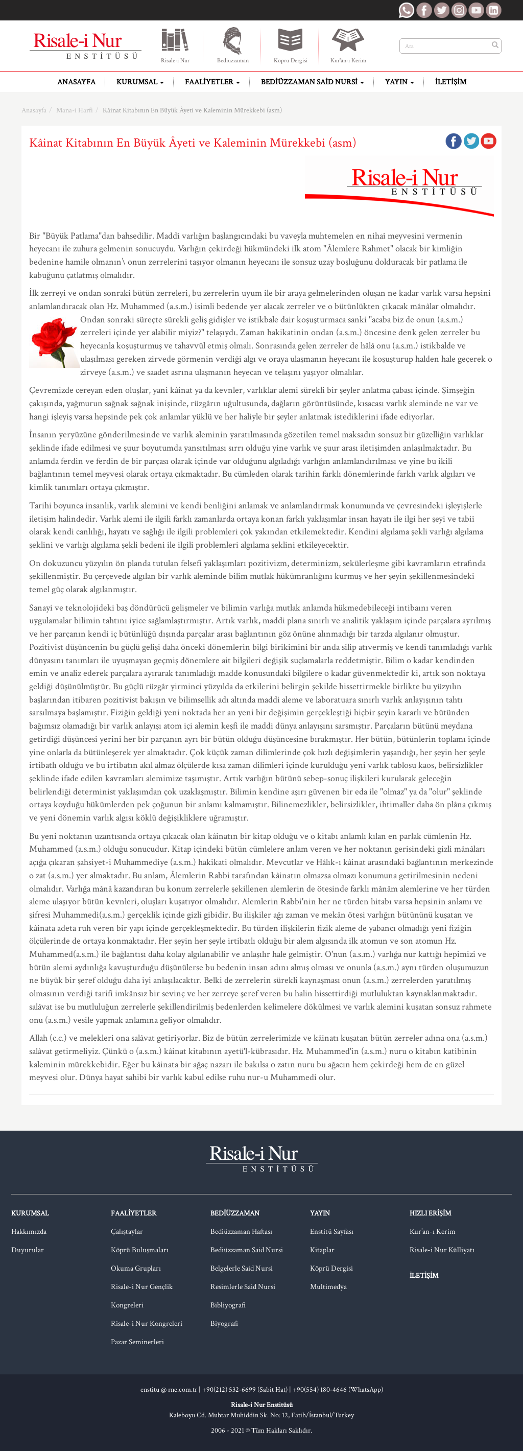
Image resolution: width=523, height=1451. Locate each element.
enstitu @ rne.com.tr (168, 1389)
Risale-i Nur (175, 45)
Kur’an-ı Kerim (433, 1231)
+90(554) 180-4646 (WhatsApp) (338, 1389)
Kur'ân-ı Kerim (348, 45)
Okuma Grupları (136, 1268)
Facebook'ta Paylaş (453, 141)
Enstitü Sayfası (331, 1231)
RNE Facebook (424, 10)
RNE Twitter (441, 10)
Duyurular (27, 1250)
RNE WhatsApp (406, 10)
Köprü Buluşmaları (140, 1250)
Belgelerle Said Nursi (241, 1268)
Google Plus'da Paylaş (488, 141)
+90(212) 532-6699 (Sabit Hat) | (247, 1389)
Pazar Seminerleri (137, 1342)
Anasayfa (76, 82)
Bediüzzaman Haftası (241, 1231)
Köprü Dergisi (290, 45)
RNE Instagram (458, 10)
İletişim (450, 82)
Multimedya (328, 1287)
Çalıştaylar (127, 1231)
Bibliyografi (228, 1305)
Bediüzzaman (233, 45)
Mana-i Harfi (74, 110)
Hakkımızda (28, 1231)
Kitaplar (322, 1250)
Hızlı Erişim (430, 1213)
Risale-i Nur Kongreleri (146, 1323)
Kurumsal (140, 82)
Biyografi (224, 1323)
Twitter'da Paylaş (471, 141)
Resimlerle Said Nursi (242, 1287)
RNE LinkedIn (493, 10)
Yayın (399, 82)
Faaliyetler (212, 82)
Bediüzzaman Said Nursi (312, 82)
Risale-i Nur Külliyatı (442, 1250)
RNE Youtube (476, 10)
